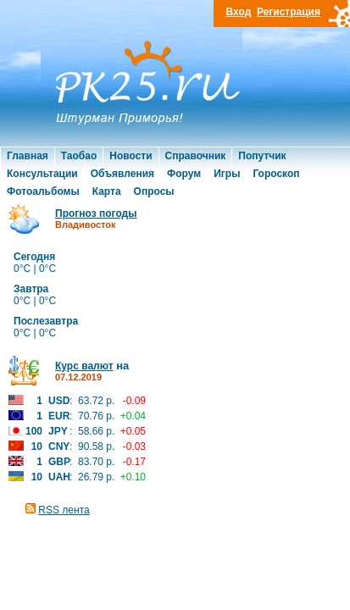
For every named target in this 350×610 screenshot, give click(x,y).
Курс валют (84, 366)
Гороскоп (276, 174)
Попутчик (262, 156)
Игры (227, 174)
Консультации (42, 174)
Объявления (122, 174)
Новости (130, 156)
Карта (106, 191)
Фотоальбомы (43, 191)
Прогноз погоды (95, 213)
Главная (27, 156)
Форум (184, 174)
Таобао (79, 156)
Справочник (195, 156)
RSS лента (63, 510)
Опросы (154, 191)
